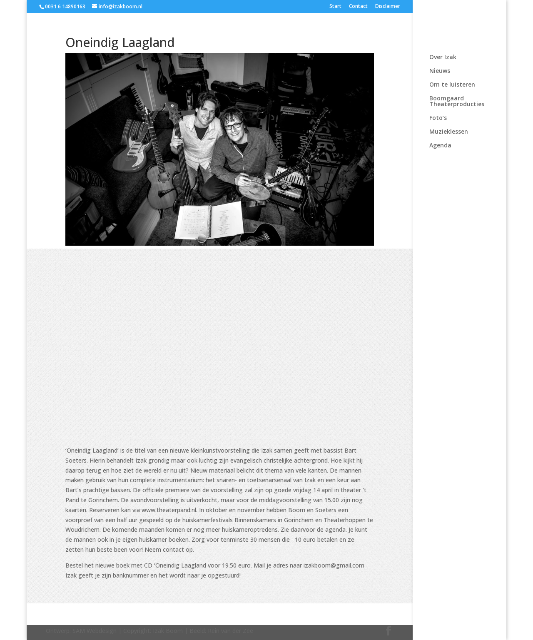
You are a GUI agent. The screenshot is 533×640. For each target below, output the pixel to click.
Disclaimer (387, 7)
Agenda (440, 145)
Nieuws (439, 71)
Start (335, 7)
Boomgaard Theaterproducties (456, 101)
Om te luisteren (452, 85)
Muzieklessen (448, 132)
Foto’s (438, 118)
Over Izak (442, 57)
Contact (358, 7)
